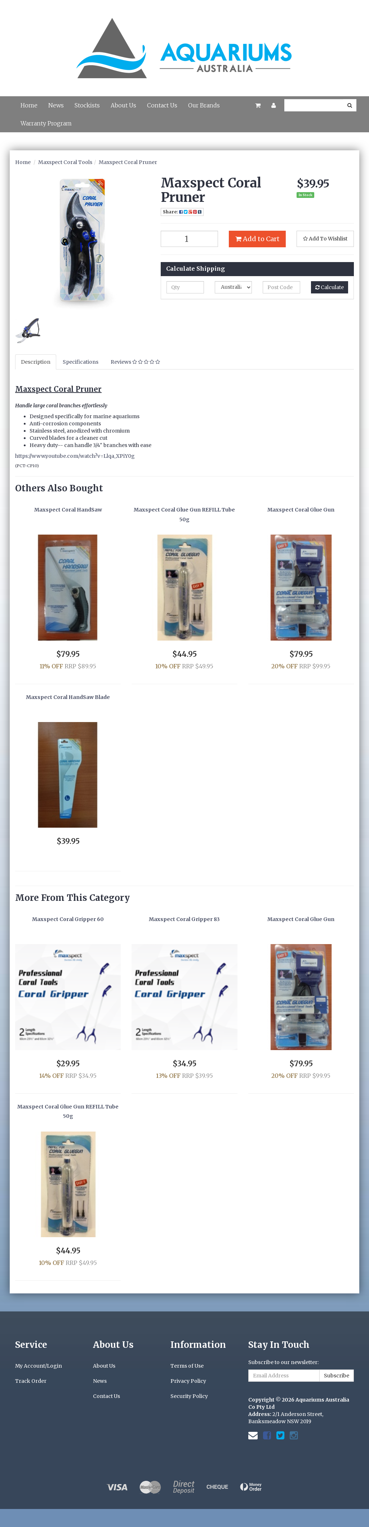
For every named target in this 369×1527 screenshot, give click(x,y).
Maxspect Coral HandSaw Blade (68, 697)
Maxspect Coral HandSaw (68, 509)
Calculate (329, 287)
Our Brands (204, 105)
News (56, 105)
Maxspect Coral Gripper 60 (68, 919)
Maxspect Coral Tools (65, 162)
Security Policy (189, 1396)
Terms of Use (187, 1366)
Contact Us (162, 105)
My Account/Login (38, 1366)
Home (29, 105)
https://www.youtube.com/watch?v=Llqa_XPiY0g (75, 456)
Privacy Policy (188, 1381)
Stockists (87, 105)
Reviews (135, 362)
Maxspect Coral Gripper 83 (184, 919)
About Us (123, 105)
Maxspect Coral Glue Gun (300, 509)
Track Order (30, 1381)
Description (35, 362)
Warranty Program (46, 123)
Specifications (80, 362)
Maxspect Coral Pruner (128, 162)
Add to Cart (257, 239)
